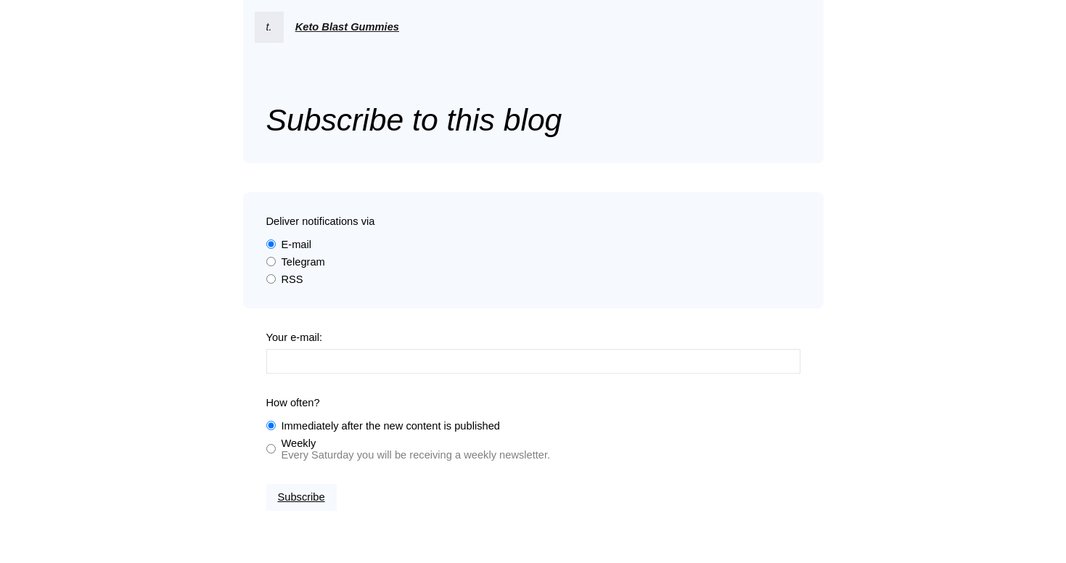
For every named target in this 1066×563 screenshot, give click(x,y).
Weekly (299, 443)
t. (269, 27)
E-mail (297, 244)
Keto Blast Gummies (347, 27)
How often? (293, 402)
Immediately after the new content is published (391, 426)
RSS (292, 279)
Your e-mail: (294, 337)
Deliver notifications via (320, 221)
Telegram (303, 262)
